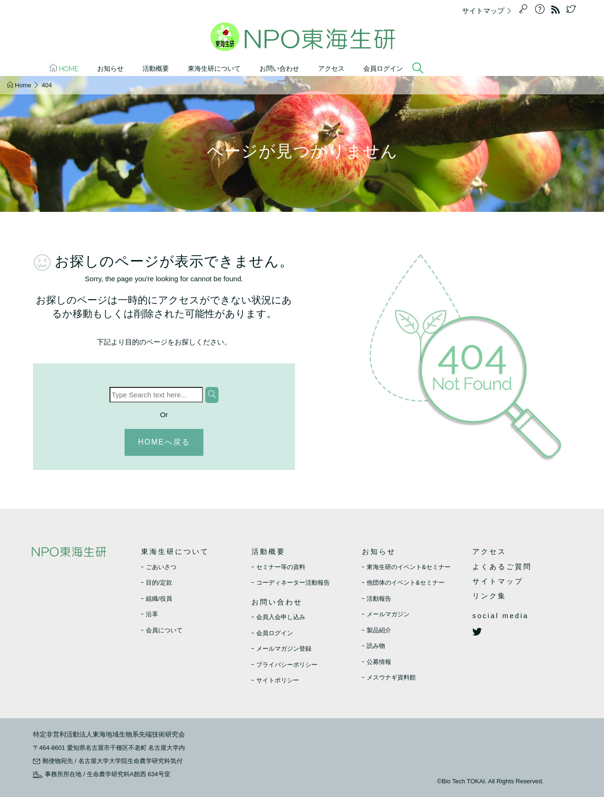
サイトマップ (489, 11)
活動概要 (268, 551)
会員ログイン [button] (383, 68)
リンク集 (489, 596)
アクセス (331, 68)
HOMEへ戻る (164, 442)
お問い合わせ (277, 602)
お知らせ (379, 551)
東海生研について (175, 551)
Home (64, 68)
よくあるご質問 (502, 566)
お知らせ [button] (110, 68)
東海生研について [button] (214, 68)
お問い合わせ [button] (279, 68)
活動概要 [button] (156, 68)
